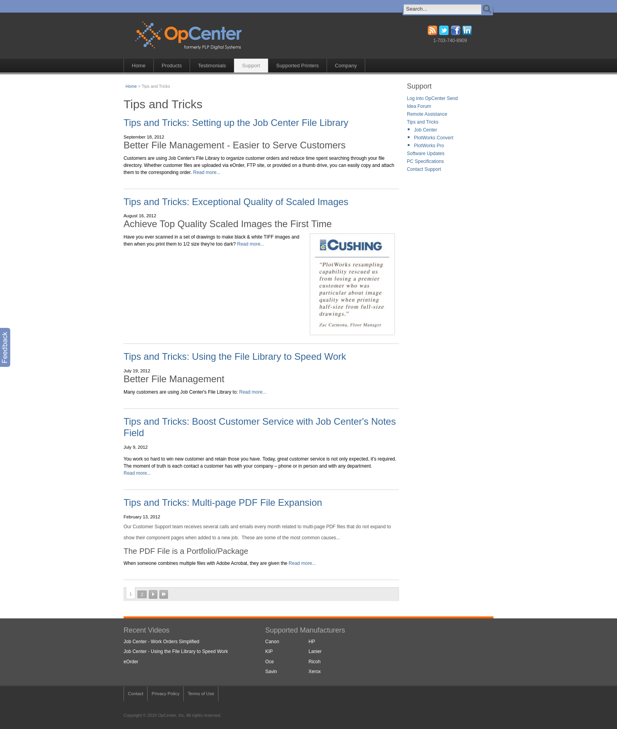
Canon (272, 641)
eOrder (131, 661)
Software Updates (425, 153)
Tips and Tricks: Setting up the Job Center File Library (236, 122)
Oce (269, 661)
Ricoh (314, 661)
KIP (269, 651)
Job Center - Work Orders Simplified (162, 641)
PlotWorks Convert (433, 138)
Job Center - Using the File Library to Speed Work (176, 651)
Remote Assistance (427, 114)
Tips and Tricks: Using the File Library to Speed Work (235, 356)
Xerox (314, 671)
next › (153, 594)
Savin (271, 671)
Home (139, 65)
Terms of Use (201, 693)
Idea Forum (419, 106)
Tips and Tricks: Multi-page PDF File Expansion (223, 502)
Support (251, 65)
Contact (135, 693)
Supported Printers (297, 65)
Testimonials (212, 65)
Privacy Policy (165, 693)
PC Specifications (425, 161)
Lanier (314, 651)
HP (311, 641)
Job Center (425, 130)
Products (172, 65)
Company (346, 65)
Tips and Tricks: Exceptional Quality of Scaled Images (236, 201)
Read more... (206, 172)
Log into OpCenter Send (432, 98)
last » (163, 594)
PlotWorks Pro (429, 145)
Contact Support (424, 169)
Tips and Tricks (422, 122)
